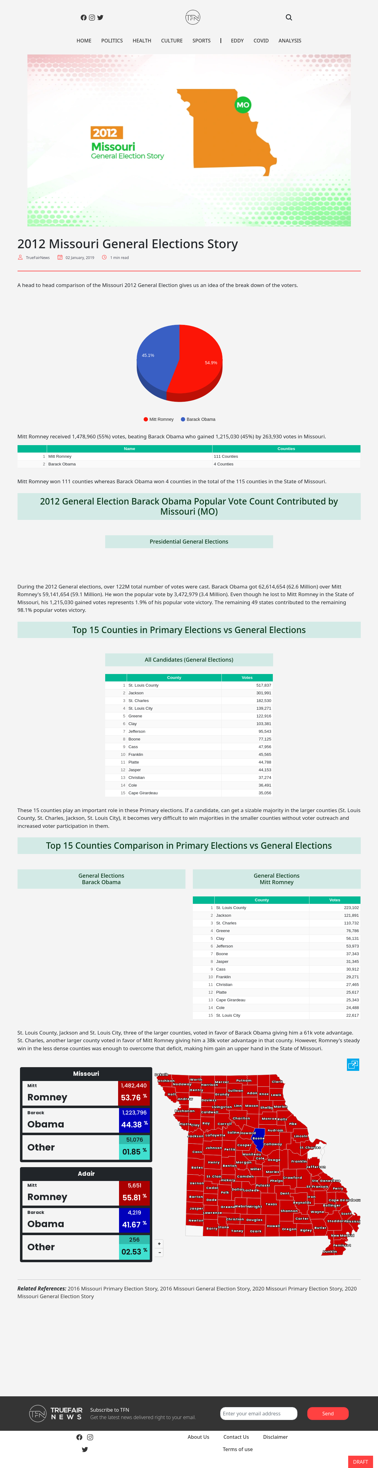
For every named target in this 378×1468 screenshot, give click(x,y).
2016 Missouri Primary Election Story (112, 1288)
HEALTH (142, 40)
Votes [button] (247, 677)
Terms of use (238, 1449)
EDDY (237, 40)
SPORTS (202, 40)
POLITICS (112, 40)
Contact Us (236, 1437)
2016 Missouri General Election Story (204, 1288)
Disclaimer (275, 1437)
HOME (84, 40)
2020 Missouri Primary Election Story (297, 1288)
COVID (261, 40)
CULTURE (172, 40)
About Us (198, 1437)
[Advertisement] (189, 1348)
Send (328, 1413)
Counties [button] (286, 448)
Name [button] (129, 448)
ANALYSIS (290, 40)
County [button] (174, 677)
